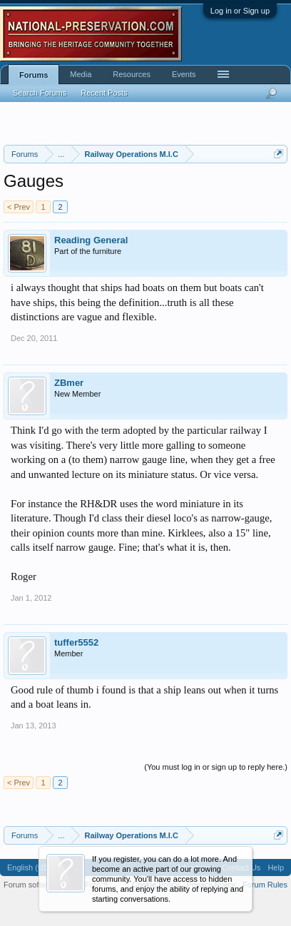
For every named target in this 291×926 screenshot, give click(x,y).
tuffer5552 (76, 642)
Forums (33, 75)
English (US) (29, 867)
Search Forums (39, 92)
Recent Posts (104, 92)
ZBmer (68, 382)
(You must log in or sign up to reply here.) (215, 767)
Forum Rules (264, 884)
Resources (131, 74)
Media (80, 74)
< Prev (18, 207)
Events (184, 74)
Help (275, 867)
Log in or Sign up (240, 10)
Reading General (91, 240)
